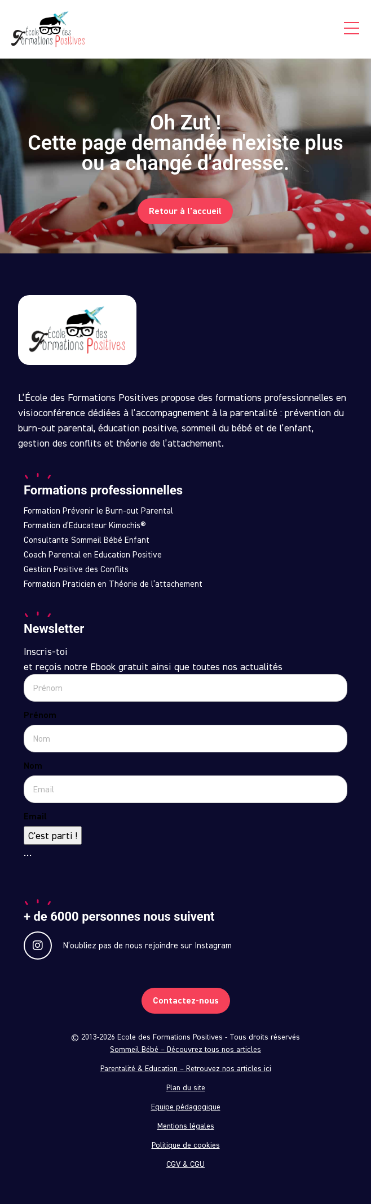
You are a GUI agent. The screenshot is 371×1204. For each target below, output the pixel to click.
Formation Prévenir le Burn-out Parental (98, 511)
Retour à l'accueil (185, 211)
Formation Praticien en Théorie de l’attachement (113, 584)
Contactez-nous (186, 1000)
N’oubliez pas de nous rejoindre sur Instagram (128, 945)
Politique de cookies (186, 1145)
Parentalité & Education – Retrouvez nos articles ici (185, 1068)
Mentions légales (185, 1126)
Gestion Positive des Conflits (76, 569)
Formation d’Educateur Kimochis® (85, 525)
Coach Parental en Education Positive (93, 555)
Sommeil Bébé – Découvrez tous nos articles (185, 1049)
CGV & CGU (185, 1164)
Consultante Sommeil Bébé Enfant (86, 540)
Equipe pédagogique (185, 1107)
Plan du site (185, 1087)
